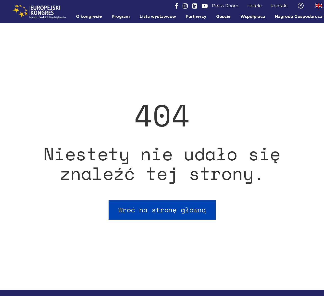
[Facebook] (176, 6)
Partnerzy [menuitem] (196, 16)
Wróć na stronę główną (162, 210)
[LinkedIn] (194, 6)
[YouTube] (205, 6)
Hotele (254, 6)
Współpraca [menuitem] (252, 16)
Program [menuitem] (121, 16)
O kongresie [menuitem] (89, 16)
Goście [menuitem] (223, 16)
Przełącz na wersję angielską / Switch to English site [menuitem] (314, 5)
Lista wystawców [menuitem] (158, 16)
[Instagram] (185, 6)
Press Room (225, 6)
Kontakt (279, 6)
